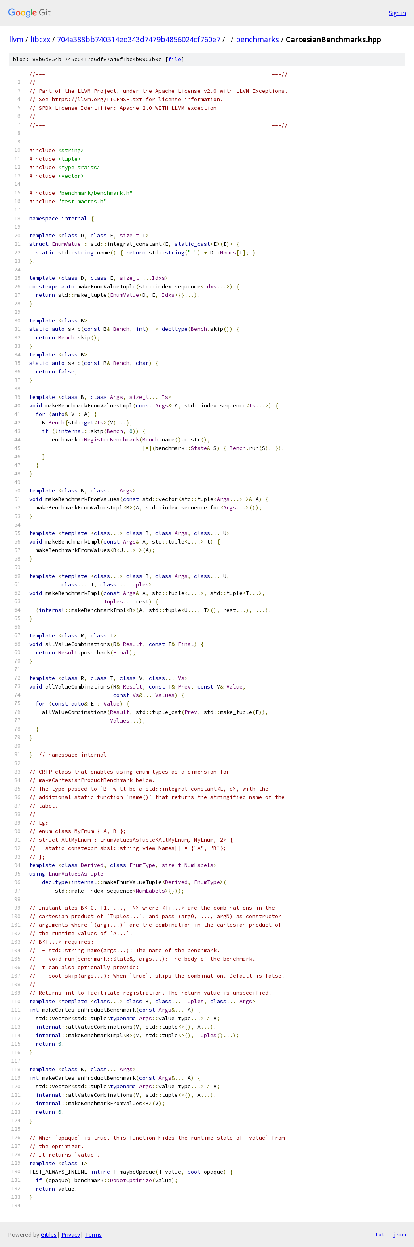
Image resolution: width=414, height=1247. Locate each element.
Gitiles (49, 1234)
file (174, 59)
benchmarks (257, 39)
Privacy (70, 1234)
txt (380, 1234)
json (399, 1234)
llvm (16, 39)
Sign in (397, 13)
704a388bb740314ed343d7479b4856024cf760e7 (138, 39)
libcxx (40, 39)
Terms (93, 1234)
